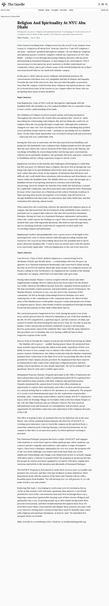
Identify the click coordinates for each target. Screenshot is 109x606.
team (71, 10)
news (48, 10)
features (63, 10)
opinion (41, 10)
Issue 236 (104, 10)
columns (54, 10)
